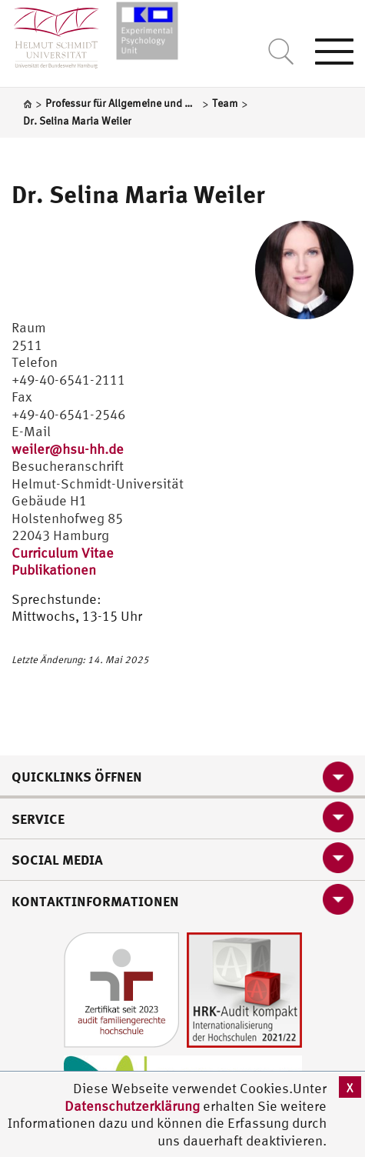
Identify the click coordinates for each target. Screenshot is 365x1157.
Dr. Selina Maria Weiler (138, 193)
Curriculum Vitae (63, 553)
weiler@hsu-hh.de (68, 449)
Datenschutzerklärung (132, 1106)
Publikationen (54, 570)
